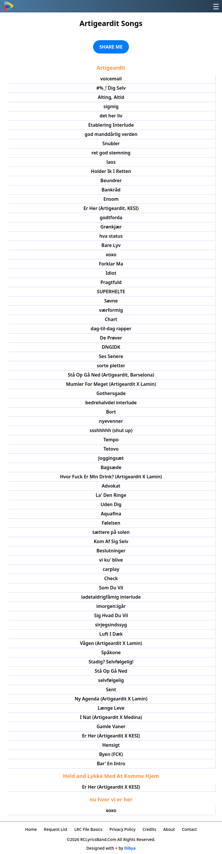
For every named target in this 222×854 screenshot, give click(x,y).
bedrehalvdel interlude (111, 402)
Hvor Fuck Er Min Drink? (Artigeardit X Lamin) (111, 476)
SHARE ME (111, 47)
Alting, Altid (111, 97)
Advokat (111, 486)
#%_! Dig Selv (111, 88)
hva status (111, 236)
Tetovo (111, 449)
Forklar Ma (111, 264)
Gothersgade (110, 393)
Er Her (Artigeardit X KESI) (111, 736)
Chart (111, 319)
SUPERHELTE (111, 291)
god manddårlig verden (111, 134)
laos (111, 162)
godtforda (111, 217)
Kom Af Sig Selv (111, 541)
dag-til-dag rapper (110, 328)
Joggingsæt (111, 458)
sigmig (111, 106)
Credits (149, 829)
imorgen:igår (110, 606)
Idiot (111, 273)
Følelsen (111, 523)
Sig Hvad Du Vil (111, 615)
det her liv (111, 115)
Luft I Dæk (111, 634)
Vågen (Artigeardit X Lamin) (111, 643)
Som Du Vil (111, 587)
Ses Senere (111, 356)
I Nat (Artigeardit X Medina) (111, 717)
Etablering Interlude (111, 125)
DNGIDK (111, 347)
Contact (189, 829)
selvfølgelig (111, 680)
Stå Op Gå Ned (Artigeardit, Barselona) (111, 375)
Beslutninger (111, 550)
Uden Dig (111, 504)
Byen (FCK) (111, 754)
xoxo (111, 254)
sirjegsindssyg (111, 624)
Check (111, 578)
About (169, 829)
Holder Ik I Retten (111, 171)
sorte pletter (111, 365)
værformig (111, 310)
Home (31, 829)
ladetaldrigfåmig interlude (111, 597)
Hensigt (111, 745)
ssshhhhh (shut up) (111, 430)
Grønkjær (111, 227)
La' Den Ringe (111, 495)
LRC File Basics (88, 829)
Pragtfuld (110, 282)
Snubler (111, 143)
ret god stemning (111, 153)
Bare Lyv (111, 245)
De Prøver (111, 338)
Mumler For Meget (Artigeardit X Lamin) (111, 384)
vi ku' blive (111, 560)
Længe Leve (111, 708)
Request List (56, 829)
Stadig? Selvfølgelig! (110, 662)
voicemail (111, 78)
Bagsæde (111, 467)
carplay (111, 569)
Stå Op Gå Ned (111, 671)
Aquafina (111, 513)
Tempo (111, 439)
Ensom (111, 199)
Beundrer (110, 180)
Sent (111, 689)
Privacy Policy (122, 829)
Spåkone (111, 652)
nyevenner (111, 421)
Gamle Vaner (111, 726)
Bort (111, 412)
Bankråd (111, 190)
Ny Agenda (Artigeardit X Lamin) (111, 699)
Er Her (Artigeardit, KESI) (111, 208)
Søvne (111, 301)
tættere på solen (111, 532)
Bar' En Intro (111, 763)
